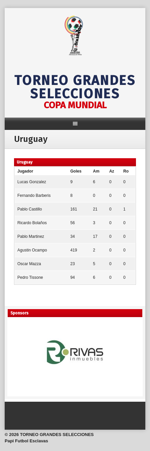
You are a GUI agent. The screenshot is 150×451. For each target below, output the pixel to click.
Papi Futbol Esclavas (26, 440)
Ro (126, 171)
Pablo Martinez (30, 236)
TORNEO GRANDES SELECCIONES (74, 87)
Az (111, 171)
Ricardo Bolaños (32, 223)
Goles (76, 171)
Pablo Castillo (29, 209)
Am (96, 171)
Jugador (25, 171)
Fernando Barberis (33, 195)
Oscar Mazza (29, 263)
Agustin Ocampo (32, 250)
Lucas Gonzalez (31, 182)
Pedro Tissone (30, 277)
